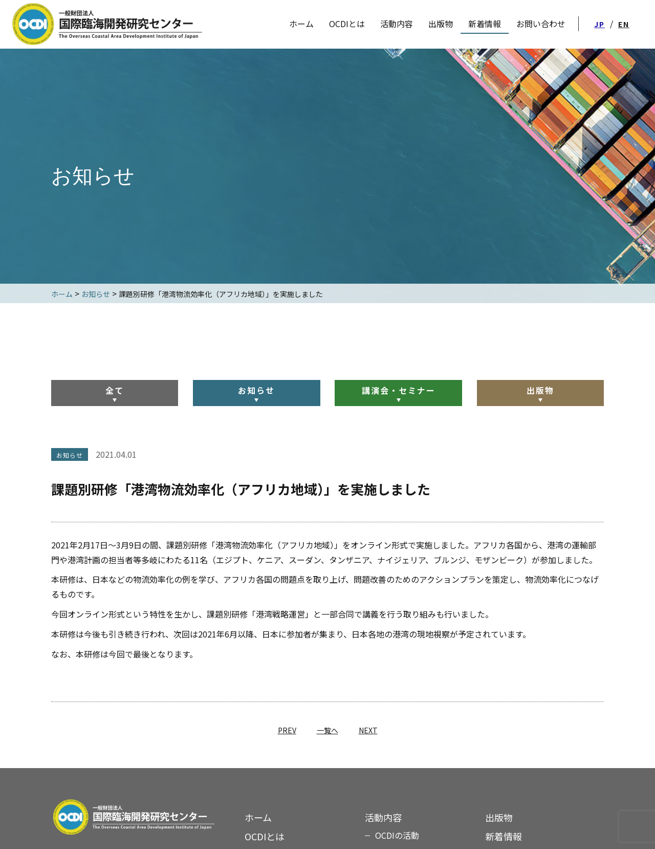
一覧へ (327, 730)
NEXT (368, 730)
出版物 (540, 390)
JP (599, 24)
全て (114, 390)
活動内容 (396, 23)
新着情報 (503, 836)
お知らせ (256, 390)
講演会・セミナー (398, 390)
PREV (287, 730)
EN (623, 24)
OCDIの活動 (397, 835)
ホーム (258, 817)
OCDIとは (347, 23)
